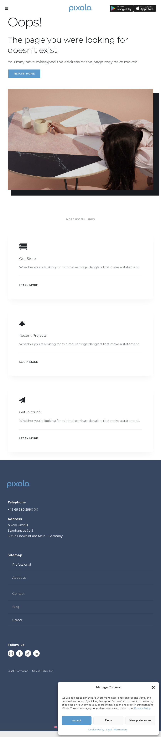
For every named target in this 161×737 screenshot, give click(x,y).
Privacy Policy (142, 708)
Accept (76, 720)
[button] (153, 687)
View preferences (140, 720)
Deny (108, 720)
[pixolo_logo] (80, 4)
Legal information (116, 729)
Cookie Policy (96, 729)
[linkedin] (36, 653)
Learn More (28, 285)
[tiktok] (28, 653)
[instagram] (11, 653)
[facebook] (19, 653)
